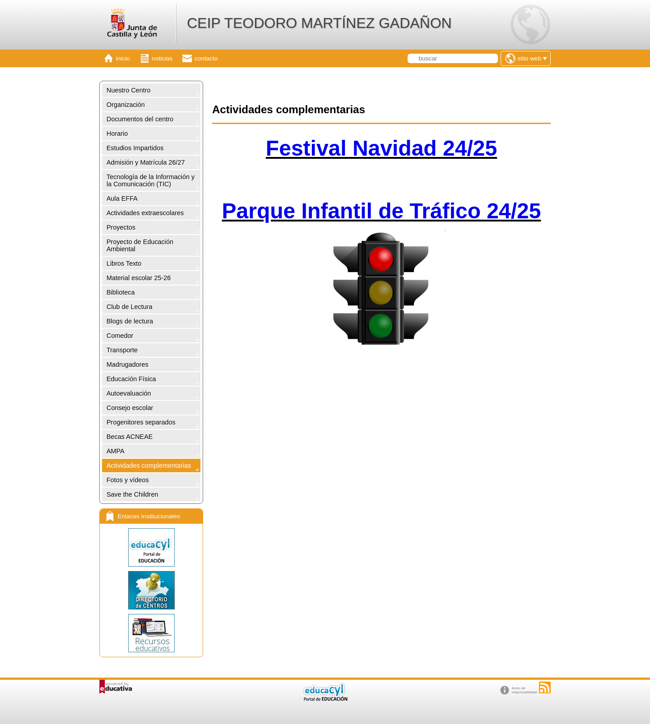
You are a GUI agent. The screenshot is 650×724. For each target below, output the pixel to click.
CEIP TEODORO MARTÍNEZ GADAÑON (319, 23)
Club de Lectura (130, 306)
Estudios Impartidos (135, 148)
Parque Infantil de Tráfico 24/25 (381, 211)
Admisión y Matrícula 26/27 (146, 162)
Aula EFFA (122, 198)
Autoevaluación (129, 393)
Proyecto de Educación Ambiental (140, 245)
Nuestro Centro (129, 90)
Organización (126, 104)
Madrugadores (128, 364)
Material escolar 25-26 (139, 277)
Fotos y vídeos (128, 480)
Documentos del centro (140, 119)
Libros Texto (124, 263)
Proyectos (121, 227)
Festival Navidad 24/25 (381, 148)
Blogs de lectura (130, 321)
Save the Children (132, 494)
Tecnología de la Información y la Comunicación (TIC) (151, 180)
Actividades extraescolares (145, 213)
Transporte (122, 350)
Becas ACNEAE (130, 436)
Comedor (120, 335)
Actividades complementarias (149, 465)
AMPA (116, 451)
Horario (117, 133)
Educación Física (131, 379)
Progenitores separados (141, 422)
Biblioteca (121, 292)
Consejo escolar (130, 407)
